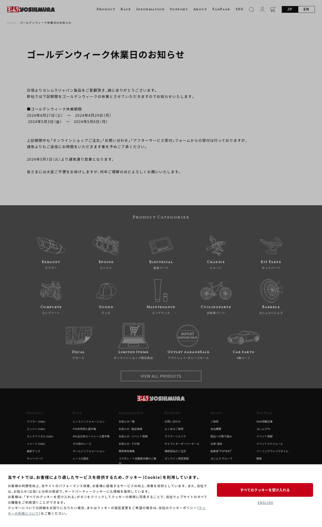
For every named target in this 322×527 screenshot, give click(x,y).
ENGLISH (265, 502)
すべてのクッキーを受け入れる (265, 489)
